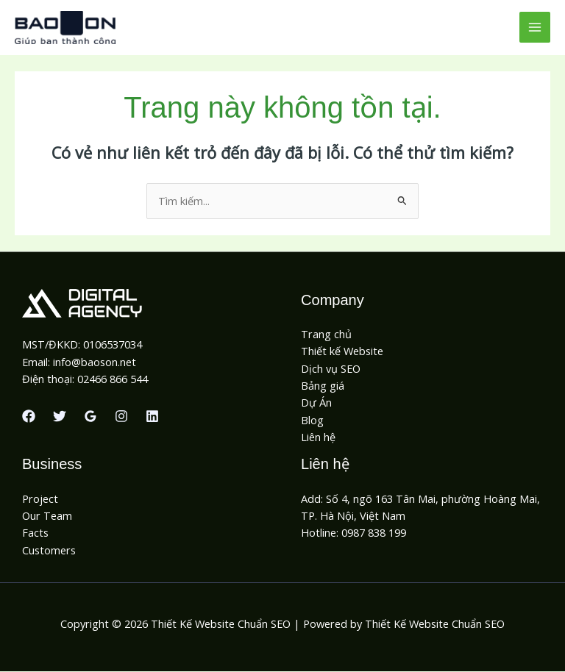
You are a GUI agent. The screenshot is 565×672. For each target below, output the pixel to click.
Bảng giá (322, 386)
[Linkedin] (152, 416)
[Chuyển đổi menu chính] (534, 27)
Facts (35, 533)
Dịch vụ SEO (330, 369)
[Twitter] (59, 416)
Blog (312, 420)
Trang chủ (326, 334)
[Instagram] (121, 416)
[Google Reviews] (90, 416)
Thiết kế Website (342, 352)
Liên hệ (318, 437)
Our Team (47, 516)
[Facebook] (28, 416)
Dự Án (316, 403)
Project (40, 499)
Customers (49, 550)
